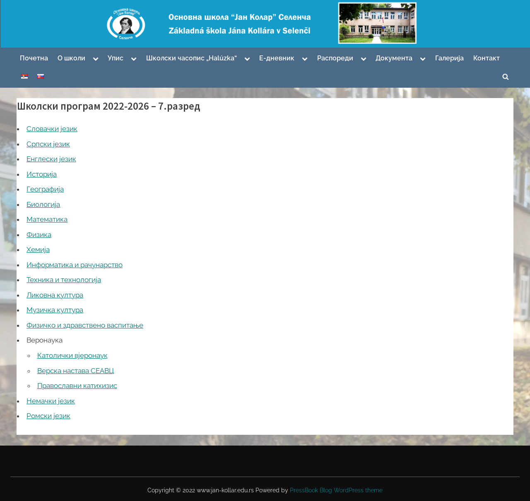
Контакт (486, 58)
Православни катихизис (77, 385)
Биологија (43, 204)
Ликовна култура (54, 295)
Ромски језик (48, 416)
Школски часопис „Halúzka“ (191, 58)
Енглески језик (51, 159)
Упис (115, 58)
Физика (38, 234)
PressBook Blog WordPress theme (336, 490)
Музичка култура (54, 310)
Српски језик (48, 144)
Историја (41, 174)
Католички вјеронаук (72, 355)
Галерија (449, 58)
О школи (71, 58)
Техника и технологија (63, 280)
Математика (46, 219)
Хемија (38, 249)
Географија (45, 189)
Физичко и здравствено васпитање (84, 325)
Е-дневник (276, 58)
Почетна (34, 58)
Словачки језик (51, 129)
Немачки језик (50, 401)
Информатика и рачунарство (74, 265)
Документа (394, 58)
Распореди (335, 58)
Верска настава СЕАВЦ (75, 371)
